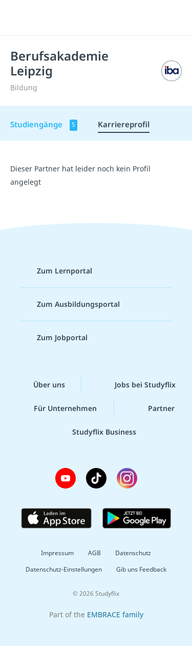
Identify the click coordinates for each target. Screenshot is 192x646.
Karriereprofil (124, 124)
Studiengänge (43, 125)
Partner (153, 408)
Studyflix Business (96, 432)
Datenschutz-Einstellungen (64, 569)
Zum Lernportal (56, 271)
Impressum (57, 553)
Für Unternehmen (57, 408)
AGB (94, 553)
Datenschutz (133, 553)
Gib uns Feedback (141, 569)
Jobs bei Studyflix (137, 385)
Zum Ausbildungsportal (70, 304)
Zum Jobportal (54, 337)
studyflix (105, 18)
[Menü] (21, 18)
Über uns (41, 385)
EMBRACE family (115, 614)
